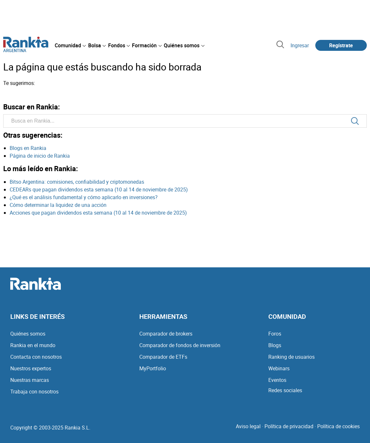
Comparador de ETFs (163, 356)
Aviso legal (248, 426)
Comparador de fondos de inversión (179, 345)
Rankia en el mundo (32, 345)
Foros (274, 333)
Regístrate (341, 45)
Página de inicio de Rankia (40, 155)
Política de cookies (338, 426)
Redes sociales (285, 390)
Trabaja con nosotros (34, 391)
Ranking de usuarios (291, 356)
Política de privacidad (288, 426)
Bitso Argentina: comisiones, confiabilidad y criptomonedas (77, 181)
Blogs (274, 345)
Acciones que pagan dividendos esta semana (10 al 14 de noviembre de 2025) (98, 212)
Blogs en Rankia (28, 148)
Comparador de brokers (165, 333)
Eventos (277, 379)
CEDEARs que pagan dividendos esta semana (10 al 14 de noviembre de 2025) (99, 189)
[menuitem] (70, 45)
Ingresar (300, 45)
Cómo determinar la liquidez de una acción (58, 204)
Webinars (279, 368)
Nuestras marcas (29, 379)
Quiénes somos (27, 333)
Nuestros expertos (30, 368)
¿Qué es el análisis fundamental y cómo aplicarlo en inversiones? (84, 197)
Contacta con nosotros (36, 356)
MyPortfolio (152, 368)
